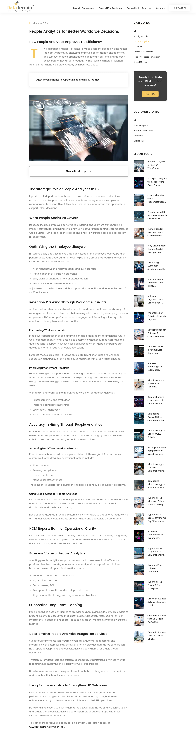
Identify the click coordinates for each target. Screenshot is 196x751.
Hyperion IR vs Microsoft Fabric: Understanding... (156, 501)
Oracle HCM (139, 141)
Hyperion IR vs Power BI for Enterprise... (154, 585)
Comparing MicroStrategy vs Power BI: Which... (156, 484)
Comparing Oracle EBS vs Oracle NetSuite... (156, 417)
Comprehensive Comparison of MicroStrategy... (155, 400)
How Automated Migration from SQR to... (155, 283)
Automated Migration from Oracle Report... (155, 299)
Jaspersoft (139, 136)
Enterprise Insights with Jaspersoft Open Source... (157, 182)
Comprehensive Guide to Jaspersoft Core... (156, 198)
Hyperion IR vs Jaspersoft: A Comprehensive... (156, 551)
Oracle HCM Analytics (109, 8)
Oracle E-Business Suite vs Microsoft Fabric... (156, 602)
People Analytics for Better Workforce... (156, 165)
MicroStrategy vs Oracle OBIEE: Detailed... (156, 434)
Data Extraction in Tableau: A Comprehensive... (156, 333)
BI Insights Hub (141, 36)
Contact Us (179, 8)
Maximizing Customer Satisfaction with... (156, 266)
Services (160, 8)
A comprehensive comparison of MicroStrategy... (156, 451)
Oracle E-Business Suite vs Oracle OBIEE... (156, 635)
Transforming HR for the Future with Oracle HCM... (157, 215)
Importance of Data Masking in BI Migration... (156, 316)
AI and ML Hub (140, 62)
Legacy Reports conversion (147, 57)
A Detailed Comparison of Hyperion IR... (155, 535)
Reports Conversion (82, 8)
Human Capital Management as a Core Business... (156, 232)
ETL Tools (138, 46)
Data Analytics (141, 41)
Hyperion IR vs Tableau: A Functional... (154, 568)
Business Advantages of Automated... (155, 366)
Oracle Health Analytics (138, 8)
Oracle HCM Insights (143, 52)
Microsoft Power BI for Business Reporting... (155, 350)
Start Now (150, 94)
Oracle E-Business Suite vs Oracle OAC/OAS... (156, 619)
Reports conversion (143, 130)
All (135, 31)
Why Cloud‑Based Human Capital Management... (156, 249)
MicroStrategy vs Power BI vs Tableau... (156, 383)
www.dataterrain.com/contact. (47, 727)
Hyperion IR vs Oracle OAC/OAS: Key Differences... (156, 518)
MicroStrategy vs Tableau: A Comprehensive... (156, 467)
